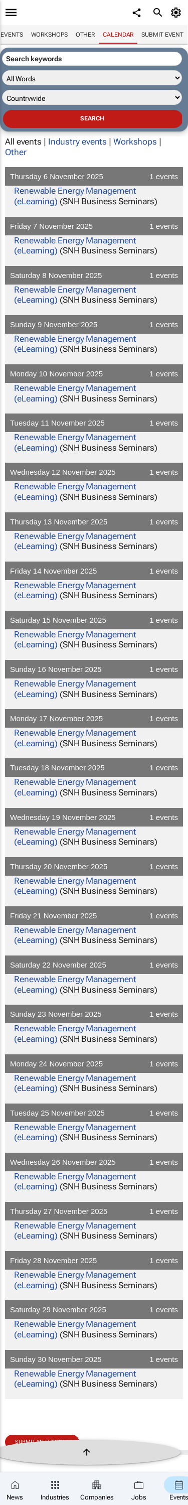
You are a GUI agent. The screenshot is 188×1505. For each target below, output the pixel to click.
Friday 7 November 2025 (94, 226)
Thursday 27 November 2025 (94, 1211)
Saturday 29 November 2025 (94, 1309)
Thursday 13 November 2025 (94, 521)
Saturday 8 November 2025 (94, 275)
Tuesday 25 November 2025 (94, 1113)
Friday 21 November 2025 (94, 915)
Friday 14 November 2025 (94, 571)
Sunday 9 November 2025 (94, 324)
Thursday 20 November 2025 (94, 866)
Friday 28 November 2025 (94, 1260)
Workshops (49, 34)
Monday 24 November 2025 (94, 1063)
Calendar (118, 34)
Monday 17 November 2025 (94, 718)
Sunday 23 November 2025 (94, 1014)
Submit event (162, 34)
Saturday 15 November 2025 (94, 620)
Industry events (77, 141)
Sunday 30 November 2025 (94, 1359)
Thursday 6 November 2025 (94, 176)
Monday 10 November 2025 (94, 373)
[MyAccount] (177, 12)
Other (85, 34)
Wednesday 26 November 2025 (94, 1162)
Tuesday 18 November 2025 (94, 767)
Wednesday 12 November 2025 (94, 472)
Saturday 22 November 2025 (94, 965)
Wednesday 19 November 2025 (94, 817)
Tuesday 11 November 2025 (94, 423)
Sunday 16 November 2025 (94, 669)
